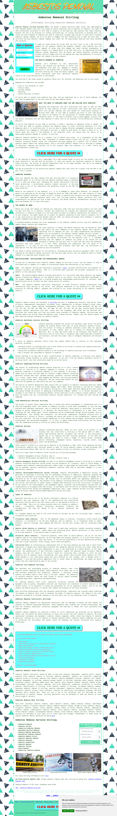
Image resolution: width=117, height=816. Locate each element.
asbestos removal (37, 39)
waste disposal (39, 255)
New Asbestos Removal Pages (27, 801)
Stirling (53, 302)
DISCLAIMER (98, 13)
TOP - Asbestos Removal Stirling (27, 788)
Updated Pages (39, 801)
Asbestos (38, 64)
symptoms (94, 97)
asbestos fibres (50, 79)
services (69, 314)
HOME (75, 13)
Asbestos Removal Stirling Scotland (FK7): (32, 27)
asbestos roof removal (92, 678)
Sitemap (16, 801)
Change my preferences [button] (81, 810)
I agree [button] (64, 810)
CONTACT (90, 13)
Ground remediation (50, 412)
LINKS (79, 13)
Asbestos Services (48, 801)
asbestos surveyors (35, 213)
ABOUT (84, 13)
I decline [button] (71, 810)
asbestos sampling (43, 684)
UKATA (37, 279)
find (21, 704)
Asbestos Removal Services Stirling (36, 720)
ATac (64, 268)
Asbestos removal (22, 674)
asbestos (81, 31)
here (53, 716)
